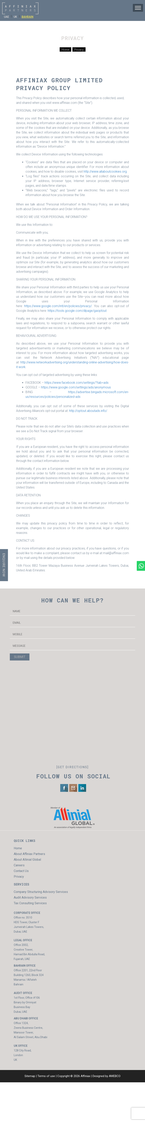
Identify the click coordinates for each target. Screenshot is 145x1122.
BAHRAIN (27, 16)
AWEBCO (114, 1076)
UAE (6, 16)
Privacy (19, 876)
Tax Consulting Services (30, 903)
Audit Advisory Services (30, 897)
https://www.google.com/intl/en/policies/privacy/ (58, 306)
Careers (19, 865)
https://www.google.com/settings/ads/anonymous (76, 387)
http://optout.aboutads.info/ (88, 411)
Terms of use (46, 1076)
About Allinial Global (27, 859)
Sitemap (30, 1076)
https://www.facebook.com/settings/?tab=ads (77, 382)
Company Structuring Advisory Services (41, 892)
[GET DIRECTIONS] (72, 767)
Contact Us (21, 871)
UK (15, 16)
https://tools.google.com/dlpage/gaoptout (77, 311)
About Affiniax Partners (29, 854)
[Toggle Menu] (138, 8)
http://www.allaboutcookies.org (105, 171)
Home (18, 848)
